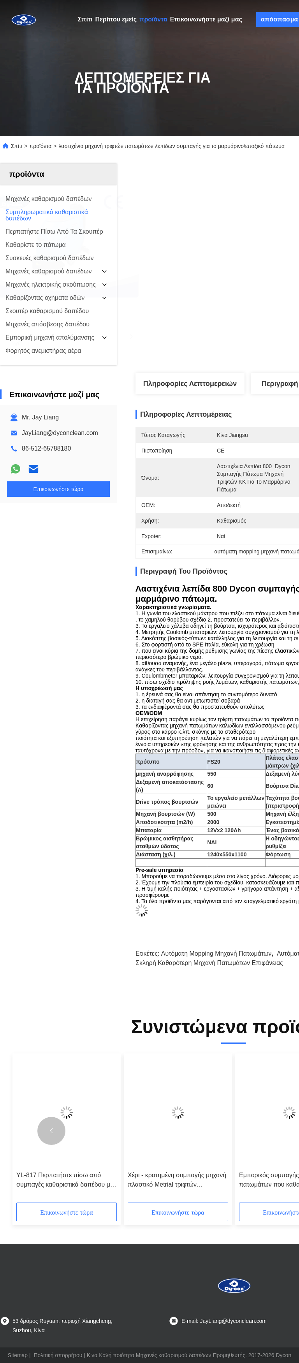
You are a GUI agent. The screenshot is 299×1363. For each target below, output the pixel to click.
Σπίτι (85, 19)
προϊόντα (153, 19)
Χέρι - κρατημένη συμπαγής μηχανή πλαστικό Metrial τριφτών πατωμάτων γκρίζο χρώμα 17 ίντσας (177, 1180)
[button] (51, 1131)
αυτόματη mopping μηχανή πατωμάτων (216, 953)
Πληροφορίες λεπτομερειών (190, 383)
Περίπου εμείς (116, 19)
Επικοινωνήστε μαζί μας (206, 19)
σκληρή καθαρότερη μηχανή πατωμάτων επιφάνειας (209, 963)
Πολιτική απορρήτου (57, 1355)
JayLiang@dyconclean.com (60, 433)
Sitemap (18, 1355)
